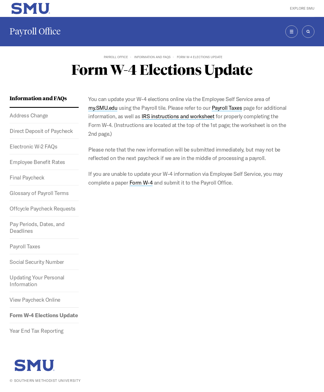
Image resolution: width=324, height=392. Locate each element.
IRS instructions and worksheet (178, 116)
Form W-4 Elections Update (44, 315)
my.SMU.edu (102, 107)
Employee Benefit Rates (37, 162)
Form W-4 (141, 182)
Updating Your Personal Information (37, 281)
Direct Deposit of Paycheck (41, 131)
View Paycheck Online (35, 299)
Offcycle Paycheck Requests (43, 208)
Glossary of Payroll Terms (39, 193)
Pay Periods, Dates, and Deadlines (37, 227)
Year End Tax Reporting (36, 330)
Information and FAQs (152, 57)
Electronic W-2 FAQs (33, 146)
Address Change (29, 115)
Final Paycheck (27, 177)
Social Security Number (37, 262)
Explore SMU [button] (302, 8)
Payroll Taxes (25, 246)
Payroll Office (35, 31)
